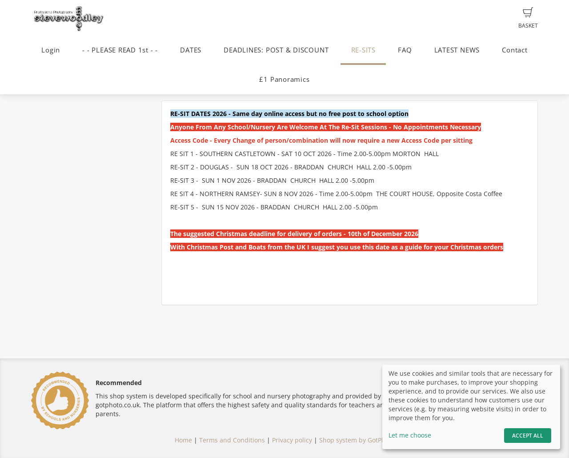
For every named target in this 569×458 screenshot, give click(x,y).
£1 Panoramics (284, 79)
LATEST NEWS (457, 50)
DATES (190, 50)
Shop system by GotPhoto (357, 440)
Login (50, 50)
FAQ (405, 50)
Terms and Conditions (232, 440)
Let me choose (410, 435)
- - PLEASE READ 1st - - (120, 50)
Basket (528, 18)
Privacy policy (292, 440)
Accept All (527, 435)
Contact (514, 50)
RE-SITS (363, 50)
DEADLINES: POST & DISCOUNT (276, 50)
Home (183, 440)
